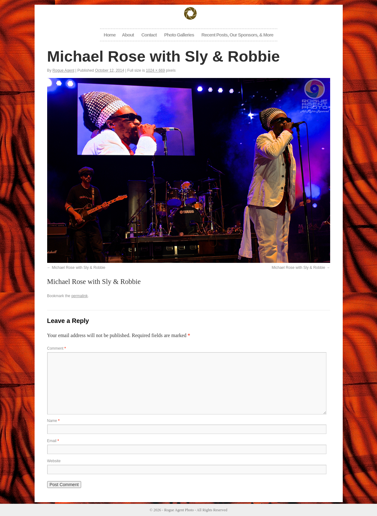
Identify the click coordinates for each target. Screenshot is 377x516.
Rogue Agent (63, 70)
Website (54, 461)
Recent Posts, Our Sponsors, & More (238, 34)
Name (53, 421)
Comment (56, 348)
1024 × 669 (155, 70)
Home (110, 34)
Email (53, 441)
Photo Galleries (179, 34)
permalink (79, 296)
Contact (149, 34)
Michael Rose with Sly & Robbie (78, 267)
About (128, 34)
